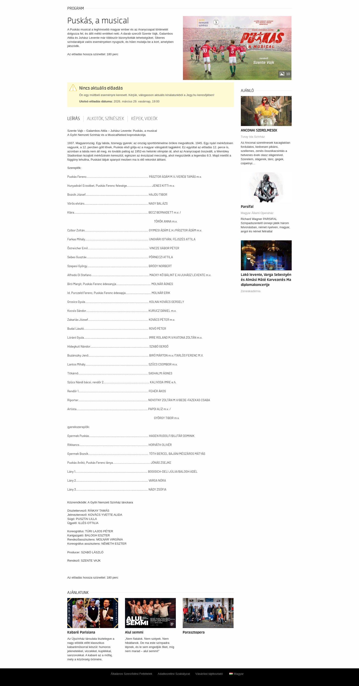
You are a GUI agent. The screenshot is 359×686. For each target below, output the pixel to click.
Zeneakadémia (251, 291)
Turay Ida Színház (253, 136)
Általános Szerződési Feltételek (131, 673)
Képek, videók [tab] (144, 118)
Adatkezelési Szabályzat (174, 673)
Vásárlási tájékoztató (209, 673)
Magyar (236, 673)
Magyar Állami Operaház (257, 213)
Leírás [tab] (73, 118)
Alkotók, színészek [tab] (105, 118)
